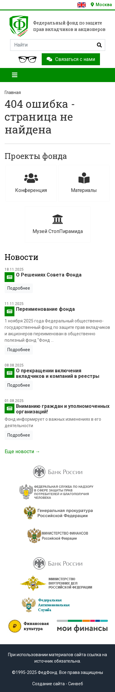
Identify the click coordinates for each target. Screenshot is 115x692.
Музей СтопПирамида (58, 224)
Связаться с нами (71, 59)
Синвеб (75, 683)
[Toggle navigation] (14, 75)
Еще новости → (22, 451)
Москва (101, 4)
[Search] (57, 45)
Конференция (31, 183)
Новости (21, 257)
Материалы (84, 183)
